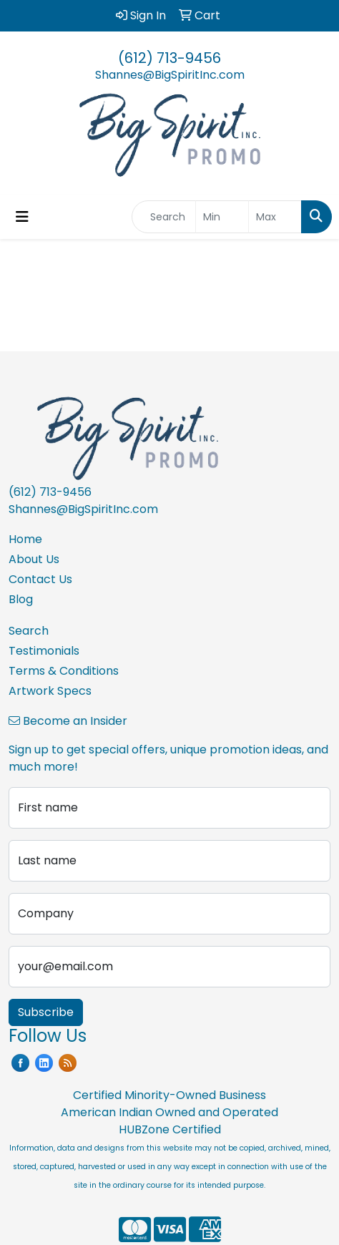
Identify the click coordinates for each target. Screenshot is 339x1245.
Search (29, 630)
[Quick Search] (164, 216)
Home (25, 539)
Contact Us (40, 579)
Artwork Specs (50, 691)
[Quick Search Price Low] (222, 216)
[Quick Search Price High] (275, 216)
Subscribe (46, 1012)
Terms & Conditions (64, 671)
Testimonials (44, 651)
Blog (21, 599)
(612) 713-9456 (169, 58)
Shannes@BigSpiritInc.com (170, 75)
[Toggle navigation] (22, 217)
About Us (34, 559)
